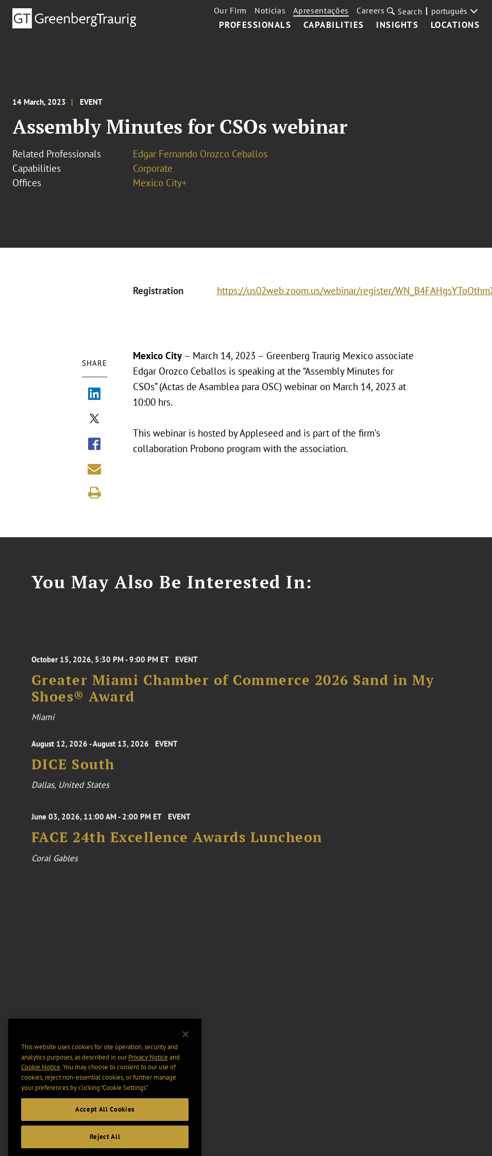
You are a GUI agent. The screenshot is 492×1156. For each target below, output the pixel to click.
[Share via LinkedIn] (94, 395)
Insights (397, 25)
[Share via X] (94, 419)
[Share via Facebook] (94, 445)
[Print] (94, 493)
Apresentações (321, 10)
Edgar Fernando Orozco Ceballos (200, 154)
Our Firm (230, 10)
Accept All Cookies (104, 1122)
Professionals (255, 25)
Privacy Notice (148, 1070)
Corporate (153, 168)
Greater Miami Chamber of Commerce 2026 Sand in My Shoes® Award (232, 696)
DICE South (73, 769)
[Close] (185, 1048)
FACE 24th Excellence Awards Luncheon (177, 844)
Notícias (270, 10)
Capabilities (333, 25)
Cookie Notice (40, 1080)
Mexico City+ (160, 182)
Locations (455, 25)
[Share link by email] (94, 469)
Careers (371, 10)
